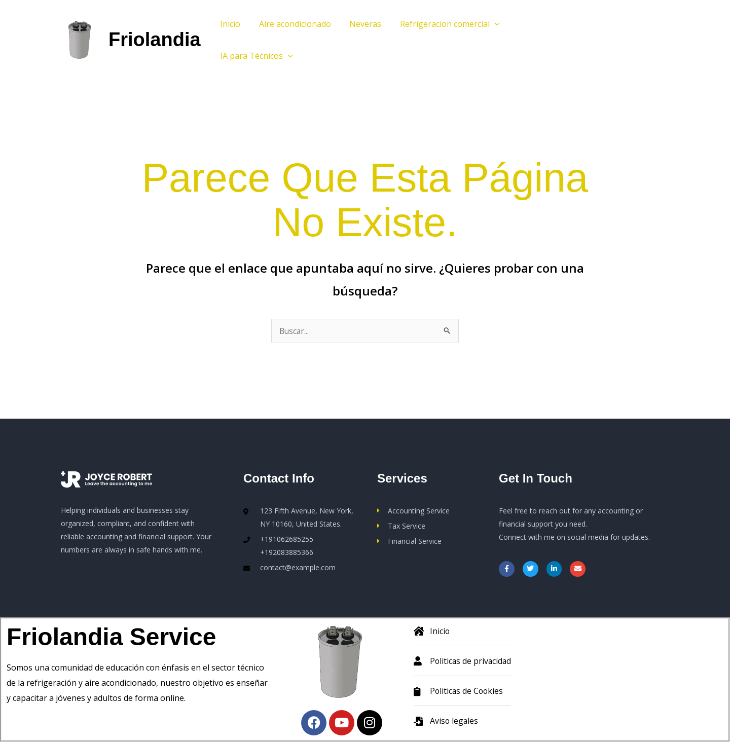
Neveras (360, 23)
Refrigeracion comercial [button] (442, 23)
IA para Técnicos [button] (255, 55)
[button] (487, 23)
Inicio (229, 23)
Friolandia (154, 39)
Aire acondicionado (291, 23)
